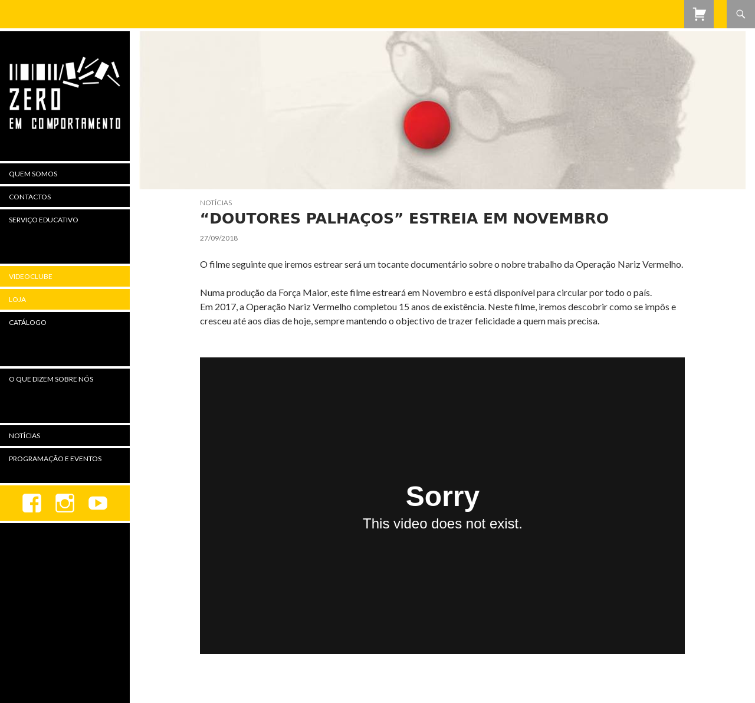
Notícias (216, 202)
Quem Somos (33, 173)
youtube (97, 503)
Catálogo (28, 322)
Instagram (64, 503)
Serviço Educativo (43, 219)
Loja (17, 299)
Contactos (30, 196)
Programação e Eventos (55, 458)
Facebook (31, 503)
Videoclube (30, 276)
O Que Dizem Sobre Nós (51, 379)
